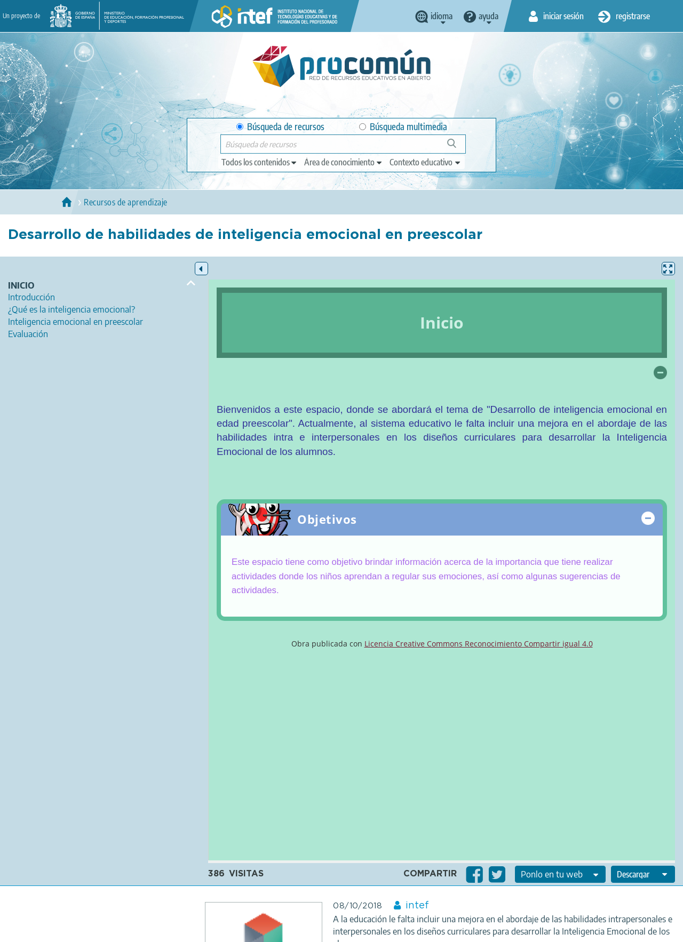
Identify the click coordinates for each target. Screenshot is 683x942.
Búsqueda (457, 147)
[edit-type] (259, 162)
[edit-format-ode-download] (643, 874)
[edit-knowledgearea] (343, 162)
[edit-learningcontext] (425, 162)
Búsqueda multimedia (403, 126)
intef (417, 905)
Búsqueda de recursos (280, 126)
